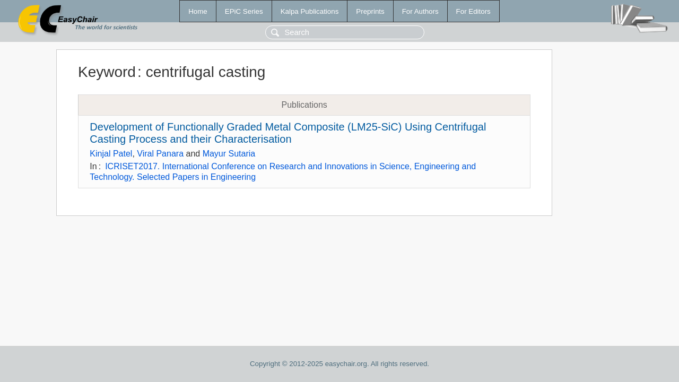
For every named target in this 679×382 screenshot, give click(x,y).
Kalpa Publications (310, 11)
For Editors (473, 11)
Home (197, 11)
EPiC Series (244, 11)
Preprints (370, 11)
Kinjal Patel (111, 153)
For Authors (420, 11)
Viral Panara (160, 153)
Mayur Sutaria (229, 153)
